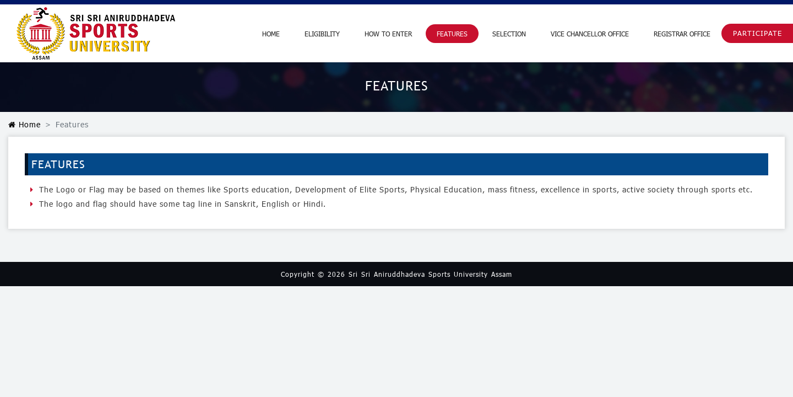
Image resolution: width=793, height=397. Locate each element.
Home (271, 33)
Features (452, 33)
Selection (509, 33)
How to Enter (388, 33)
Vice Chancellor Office (590, 33)
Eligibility (322, 33)
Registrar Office (682, 33)
